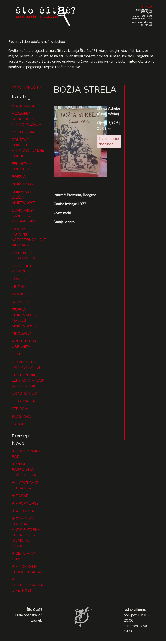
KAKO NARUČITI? (26, 87)
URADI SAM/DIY (25, 393)
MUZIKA (19, 286)
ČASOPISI (20, 424)
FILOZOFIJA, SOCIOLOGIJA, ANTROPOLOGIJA (26, 119)
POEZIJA (19, 176)
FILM (16, 354)
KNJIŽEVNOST (23, 184)
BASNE (22, 495)
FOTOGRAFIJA (23, 401)
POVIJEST (20, 279)
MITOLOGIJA (22, 333)
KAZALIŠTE (21, 302)
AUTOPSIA (25, 511)
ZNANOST (20, 294)
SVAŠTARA (21, 416)
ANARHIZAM (23, 105)
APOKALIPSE (27, 503)
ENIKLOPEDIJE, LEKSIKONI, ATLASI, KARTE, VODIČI (28, 380)
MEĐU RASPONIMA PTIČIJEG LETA (24, 470)
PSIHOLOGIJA (23, 132)
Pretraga (21, 436)
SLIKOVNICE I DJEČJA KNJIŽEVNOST (23, 197)
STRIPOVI (20, 408)
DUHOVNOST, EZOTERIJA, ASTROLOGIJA (24, 216)
